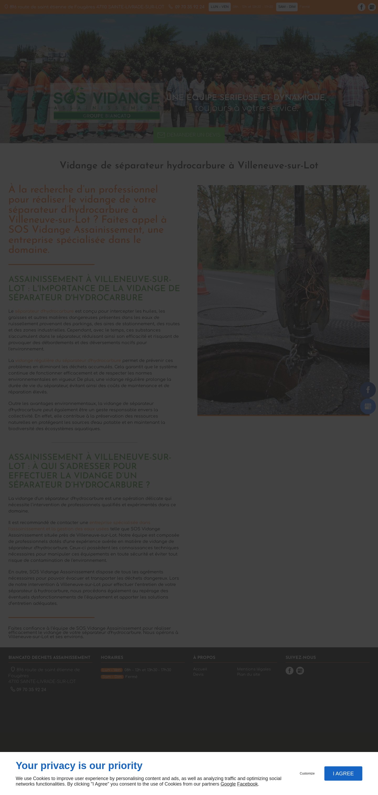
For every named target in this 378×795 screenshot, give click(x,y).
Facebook (247, 784)
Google (228, 784)
